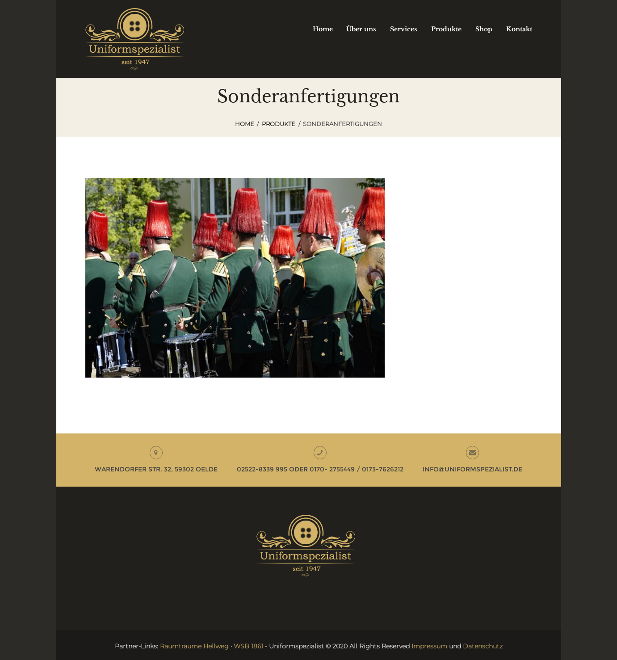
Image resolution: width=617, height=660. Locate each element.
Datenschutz (483, 646)
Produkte (278, 123)
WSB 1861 (248, 646)
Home (244, 123)
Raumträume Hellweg (194, 646)
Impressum (429, 646)
